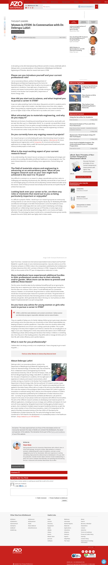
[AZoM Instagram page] (32, 8)
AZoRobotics (13, 521)
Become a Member (86, 523)
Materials (66, 526)
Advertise (83, 530)
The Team (67, 541)
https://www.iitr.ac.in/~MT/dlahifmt (28, 417)
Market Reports (68, 523)
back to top (91, 547)
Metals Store (51, 536)
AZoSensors (31, 519)
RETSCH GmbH (76, 147)
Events (49, 534)
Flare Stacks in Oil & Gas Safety (89, 95)
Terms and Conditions (58, 432)
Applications (67, 528)
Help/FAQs (67, 538)
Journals (50, 538)
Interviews (67, 521)
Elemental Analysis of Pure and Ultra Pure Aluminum (83, 124)
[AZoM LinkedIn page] (26, 8)
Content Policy (85, 538)
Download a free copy (83, 176)
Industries (67, 530)
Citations (15, 472)
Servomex (75, 119)
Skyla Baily (27, 445)
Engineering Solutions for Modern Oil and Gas (90, 86)
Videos (49, 532)
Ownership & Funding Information (87, 541)
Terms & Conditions (86, 532)
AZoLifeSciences (32, 528)
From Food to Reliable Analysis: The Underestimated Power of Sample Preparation (81, 143)
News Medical (32, 526)
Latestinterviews (73, 22)
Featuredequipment (83, 22)
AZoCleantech (14, 523)
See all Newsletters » (75, 211)
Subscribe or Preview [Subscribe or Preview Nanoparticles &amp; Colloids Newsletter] (82, 205)
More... (95, 2)
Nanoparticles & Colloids (84, 203)
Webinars (66, 519)
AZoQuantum (31, 521)
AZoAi (29, 523)
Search (83, 521)
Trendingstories (93, 22)
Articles (50, 521)
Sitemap (83, 536)
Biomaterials (54, 140)
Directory (49, 2)
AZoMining (13, 530)
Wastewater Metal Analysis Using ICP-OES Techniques (82, 135)
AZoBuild (12, 528)
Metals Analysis (81, 195)
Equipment (51, 526)
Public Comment (41, 498)
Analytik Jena (76, 138)
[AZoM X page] (30, 8)
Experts (66, 536)
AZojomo (66, 532)
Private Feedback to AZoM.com (58, 498)
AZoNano (12, 519)
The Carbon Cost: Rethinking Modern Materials (88, 105)
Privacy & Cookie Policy (87, 534)
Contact (83, 528)
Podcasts (66, 534)
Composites (38, 142)
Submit (64, 500)
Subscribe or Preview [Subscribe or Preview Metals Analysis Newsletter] (82, 197)
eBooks (49, 530)
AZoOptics (13, 526)
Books (49, 528)
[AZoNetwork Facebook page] (28, 8)
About (82, 519)
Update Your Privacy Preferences (23, 563)
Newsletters (84, 526)
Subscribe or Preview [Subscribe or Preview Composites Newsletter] (82, 189)
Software (50, 541)
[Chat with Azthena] (103, 561)
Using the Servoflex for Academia (80, 117)
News (49, 519)
